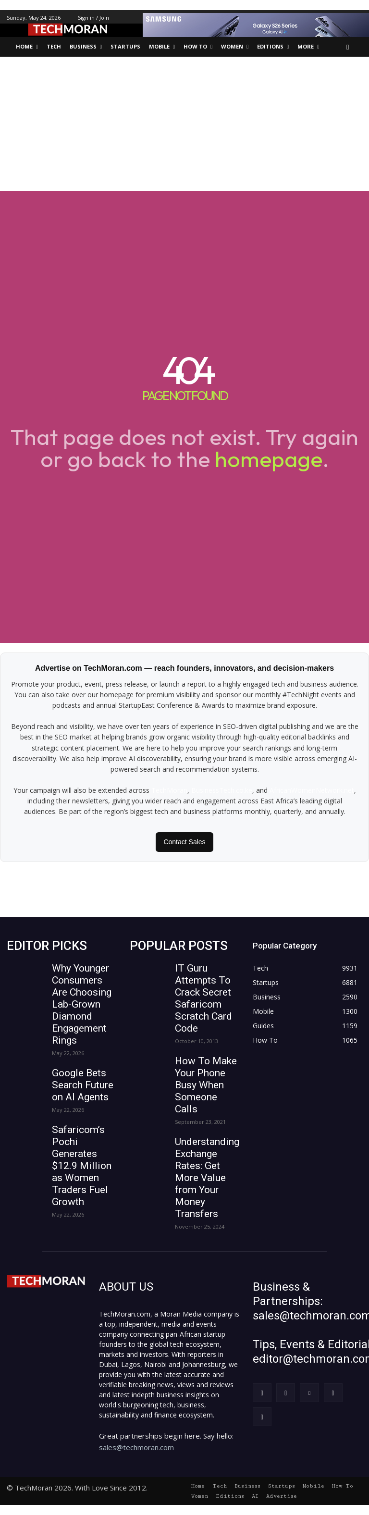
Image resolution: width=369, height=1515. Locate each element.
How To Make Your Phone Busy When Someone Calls (206, 1085)
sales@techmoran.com (136, 1447)
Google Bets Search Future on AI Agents (82, 1085)
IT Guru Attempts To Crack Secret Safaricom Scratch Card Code (203, 998)
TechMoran (169, 790)
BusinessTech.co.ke (221, 790)
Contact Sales (184, 842)
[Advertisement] (184, 124)
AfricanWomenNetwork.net (312, 790)
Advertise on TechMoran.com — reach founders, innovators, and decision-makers (184, 668)
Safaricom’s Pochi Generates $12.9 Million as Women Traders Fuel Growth (81, 1165)
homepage (268, 459)
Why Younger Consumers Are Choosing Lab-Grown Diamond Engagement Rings (81, 1004)
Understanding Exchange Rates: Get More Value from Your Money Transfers (207, 1177)
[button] (348, 47)
